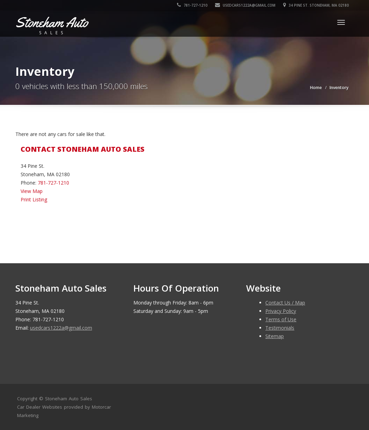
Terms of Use (280, 319)
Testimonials (279, 327)
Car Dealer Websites (39, 407)
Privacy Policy (280, 311)
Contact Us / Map (285, 302)
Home (316, 88)
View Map (32, 191)
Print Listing (34, 199)
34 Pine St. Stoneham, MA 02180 (316, 5)
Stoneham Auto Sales (68, 398)
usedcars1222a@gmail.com (245, 5)
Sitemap (274, 336)
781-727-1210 (192, 5)
